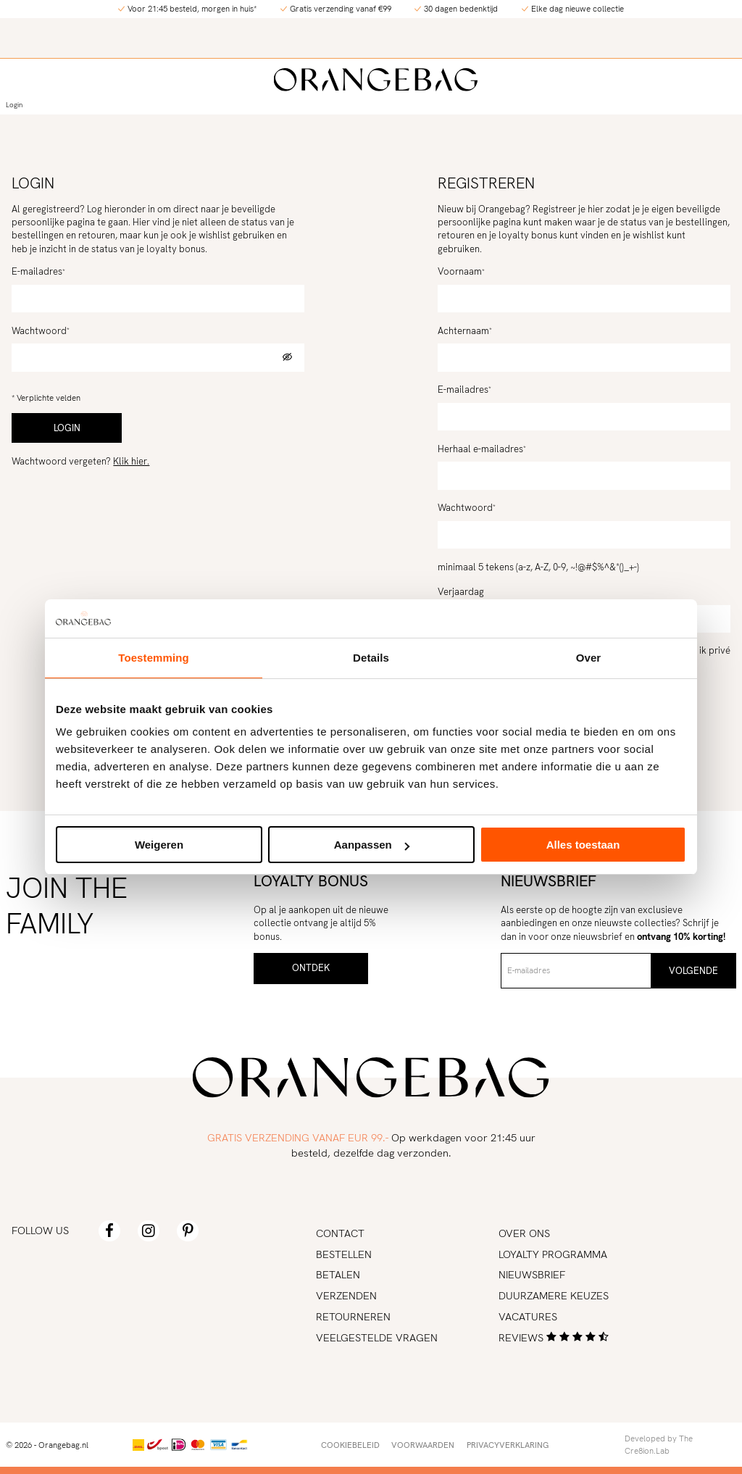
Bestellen (344, 1254)
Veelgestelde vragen (377, 1337)
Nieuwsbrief (532, 1274)
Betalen (338, 1274)
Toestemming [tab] (153, 657)
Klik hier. (131, 461)
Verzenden (346, 1295)
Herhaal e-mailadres (480, 449)
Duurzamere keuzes (554, 1295)
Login (14, 105)
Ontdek (311, 968)
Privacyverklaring (508, 1445)
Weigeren (159, 844)
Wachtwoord (39, 331)
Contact (340, 1233)
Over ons (524, 1233)
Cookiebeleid (350, 1445)
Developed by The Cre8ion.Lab (659, 1444)
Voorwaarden (422, 1445)
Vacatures (528, 1316)
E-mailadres (37, 271)
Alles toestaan (583, 844)
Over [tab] (588, 657)
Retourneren (353, 1316)
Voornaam (460, 271)
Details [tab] (371, 657)
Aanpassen (371, 844)
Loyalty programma (553, 1254)
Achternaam (463, 331)
